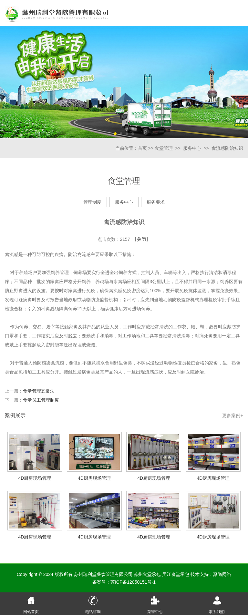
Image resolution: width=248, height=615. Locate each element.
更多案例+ (232, 415)
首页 (142, 148)
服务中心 (192, 148)
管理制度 (92, 202)
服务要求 (156, 202)
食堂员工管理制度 (41, 400)
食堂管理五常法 (39, 391)
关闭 (141, 239)
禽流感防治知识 (227, 148)
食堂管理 (164, 148)
